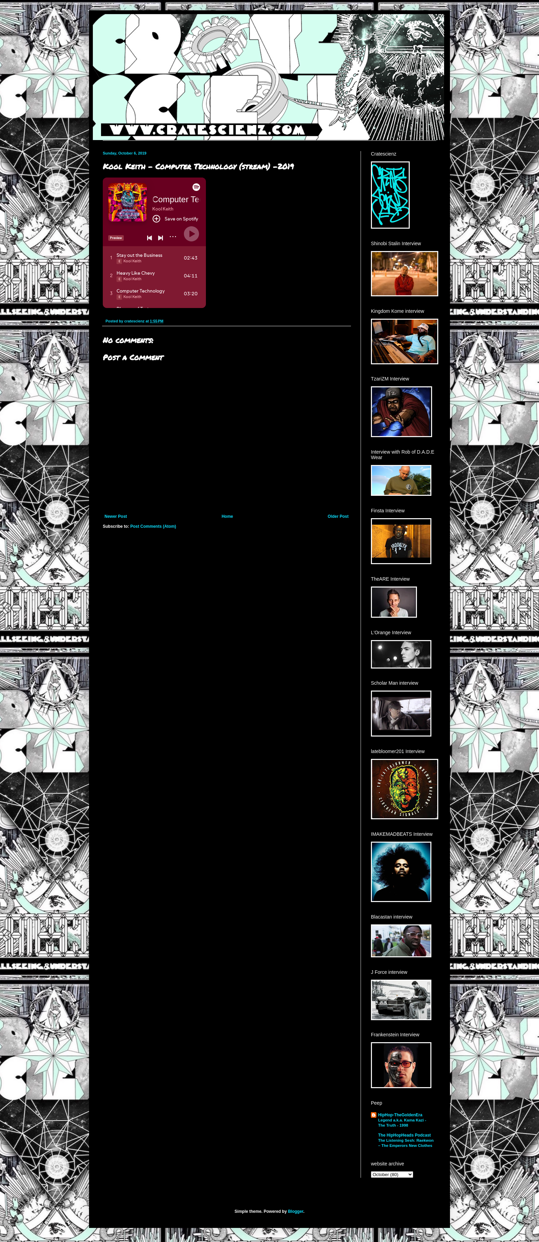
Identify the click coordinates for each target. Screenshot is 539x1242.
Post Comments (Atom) (153, 526)
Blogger (296, 1211)
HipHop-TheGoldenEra (400, 1115)
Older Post (338, 516)
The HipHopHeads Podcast (404, 1135)
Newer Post (115, 516)
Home (227, 516)
